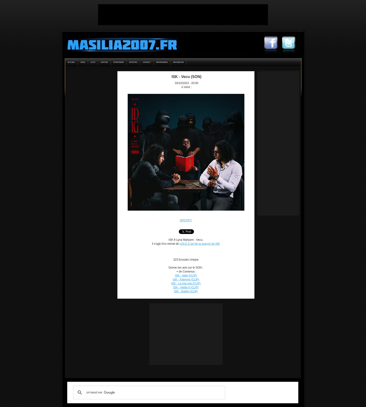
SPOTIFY (186, 220)
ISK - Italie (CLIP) (186, 275)
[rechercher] (148, 392)
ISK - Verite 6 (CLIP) (186, 287)
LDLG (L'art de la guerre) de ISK (200, 243)
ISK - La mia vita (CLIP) (186, 283)
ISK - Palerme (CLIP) (186, 279)
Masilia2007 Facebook (273, 43)
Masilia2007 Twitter (291, 43)
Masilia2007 (120, 44)
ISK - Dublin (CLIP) (186, 291)
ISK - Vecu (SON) (186, 77)
